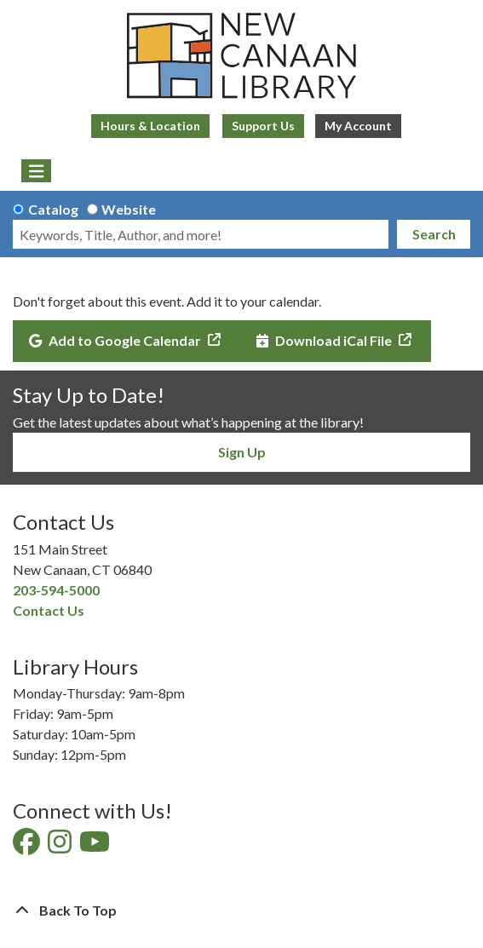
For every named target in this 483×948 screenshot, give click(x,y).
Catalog (53, 209)
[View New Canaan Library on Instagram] (61, 846)
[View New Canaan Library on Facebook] (28, 846)
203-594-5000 (56, 590)
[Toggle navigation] (36, 171)
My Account (358, 125)
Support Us (263, 125)
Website (128, 209)
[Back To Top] (241, 910)
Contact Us (48, 610)
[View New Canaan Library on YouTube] (95, 846)
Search (434, 234)
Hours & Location (150, 125)
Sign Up (242, 452)
